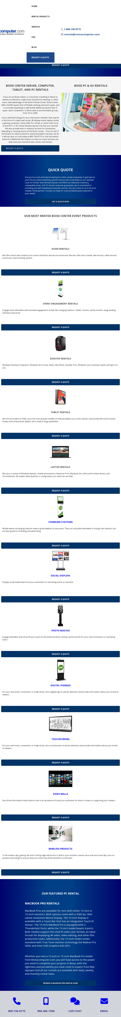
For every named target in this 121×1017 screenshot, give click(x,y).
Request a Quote (40, 57)
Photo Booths (60, 628)
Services (36, 26)
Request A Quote (60, 65)
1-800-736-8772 (71, 29)
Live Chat (75, 1007)
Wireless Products (60, 846)
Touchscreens (61, 737)
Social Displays (60, 573)
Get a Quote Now (60, 200)
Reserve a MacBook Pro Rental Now (60, 980)
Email (104, 1007)
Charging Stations (60, 520)
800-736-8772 (16, 1007)
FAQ (33, 37)
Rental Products (41, 16)
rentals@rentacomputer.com (80, 34)
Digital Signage (61, 683)
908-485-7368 (46, 1007)
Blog (34, 47)
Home (34, 6)
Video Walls (60, 792)
